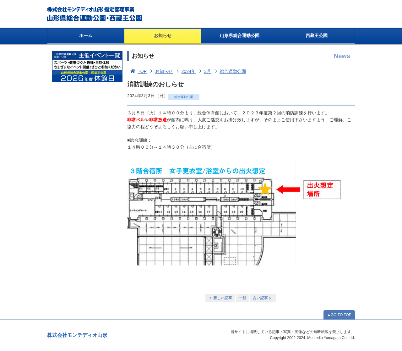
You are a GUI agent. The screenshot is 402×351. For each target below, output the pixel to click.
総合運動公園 (229, 71)
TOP (137, 71)
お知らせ (162, 35)
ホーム (85, 35)
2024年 (185, 71)
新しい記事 (220, 298)
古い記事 (262, 298)
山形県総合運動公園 (239, 35)
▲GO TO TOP (339, 315)
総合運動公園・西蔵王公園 (95, 14)
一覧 (242, 298)
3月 (204, 71)
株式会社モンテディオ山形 (77, 335)
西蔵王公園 (317, 35)
